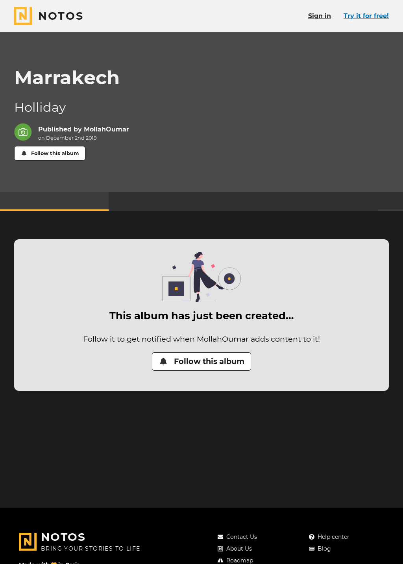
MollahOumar (106, 129)
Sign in (319, 16)
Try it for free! (366, 16)
